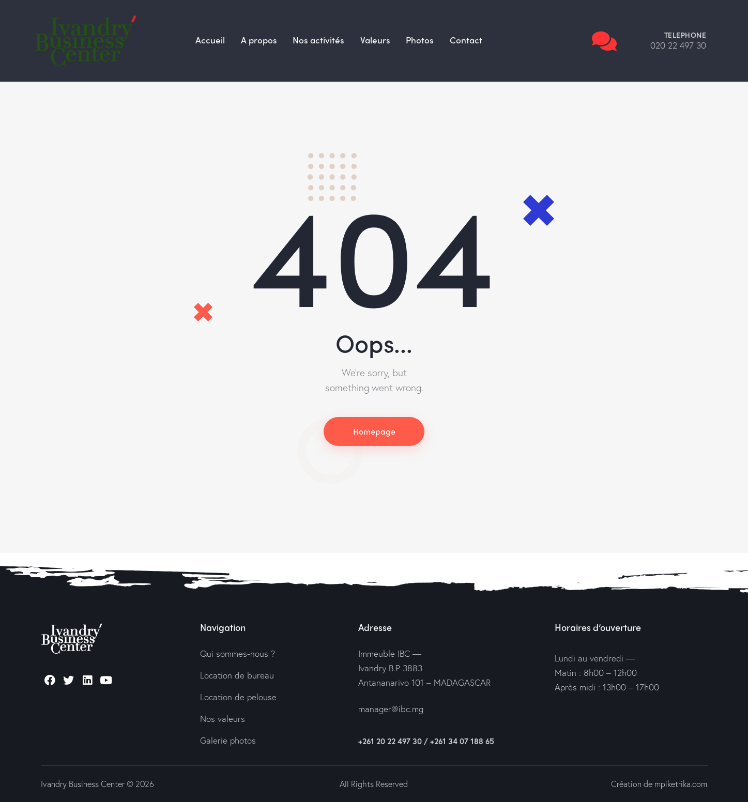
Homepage (374, 431)
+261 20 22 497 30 (390, 741)
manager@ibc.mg (390, 709)
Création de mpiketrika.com (658, 783)
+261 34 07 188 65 (462, 741)
